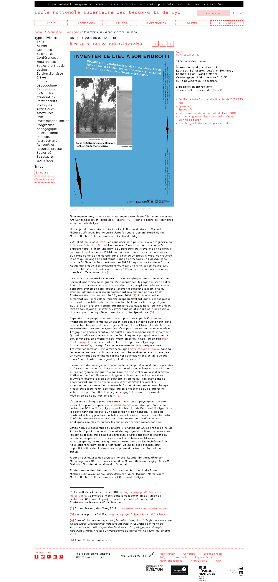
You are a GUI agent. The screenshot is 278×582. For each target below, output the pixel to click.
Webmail (181, 557)
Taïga (163, 557)
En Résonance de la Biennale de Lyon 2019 (207, 113)
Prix (40, 116)
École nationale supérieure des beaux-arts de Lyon (109, 12)
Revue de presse (49, 148)
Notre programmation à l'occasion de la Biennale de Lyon (206, 118)
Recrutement (47, 140)
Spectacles (45, 156)
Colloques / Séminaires (46, 51)
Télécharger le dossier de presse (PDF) (204, 123)
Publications (46, 136)
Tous (40, 41)
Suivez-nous (43, 552)
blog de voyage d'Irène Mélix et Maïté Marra (137, 514)
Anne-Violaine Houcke (145, 349)
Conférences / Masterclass (48, 59)
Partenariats (47, 100)
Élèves (41, 77)
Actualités (227, 23)
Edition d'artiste (50, 73)
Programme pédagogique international (47, 128)
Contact (189, 553)
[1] (109, 272)
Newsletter (167, 553)
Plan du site (199, 560)
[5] (118, 395)
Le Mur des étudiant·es (46, 95)
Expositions (73, 32)
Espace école (204, 557)
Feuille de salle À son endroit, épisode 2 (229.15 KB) (211, 101)
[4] (140, 359)
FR (235, 13)
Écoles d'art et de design (51, 67)
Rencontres (46, 144)
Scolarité (44, 152)
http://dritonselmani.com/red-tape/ (143, 508)
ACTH (130, 220)
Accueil (39, 32)
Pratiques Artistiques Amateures (46, 109)
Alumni (42, 45)
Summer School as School (90, 245)
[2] (134, 295)
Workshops (45, 160)
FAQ (218, 560)
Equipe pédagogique (47, 83)
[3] (152, 312)
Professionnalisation (53, 120)
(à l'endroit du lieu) (189, 55)
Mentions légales (171, 560)
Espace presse (213, 553)
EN (241, 13)
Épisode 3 (185, 109)
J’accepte (223, 4)
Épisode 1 (185, 106)
